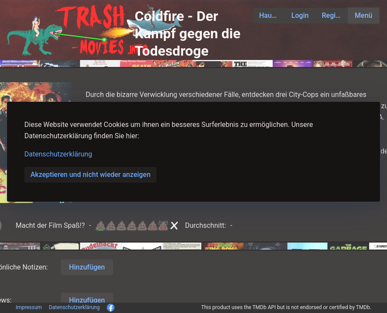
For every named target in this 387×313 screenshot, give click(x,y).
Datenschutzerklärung (58, 154)
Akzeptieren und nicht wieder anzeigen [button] (90, 174)
